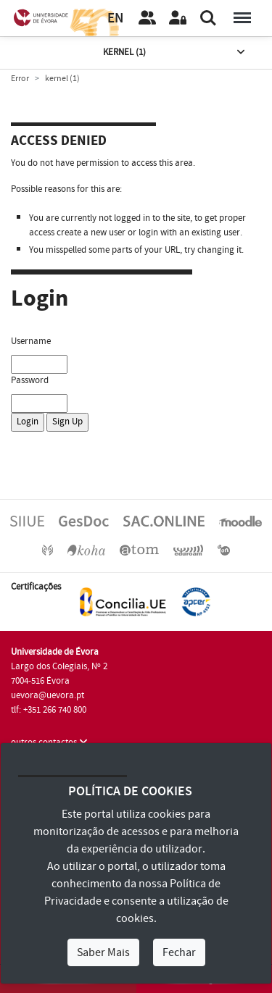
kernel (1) (175, 52)
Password (30, 380)
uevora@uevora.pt (47, 695)
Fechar (179, 952)
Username (31, 341)
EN (115, 18)
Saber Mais (103, 952)
